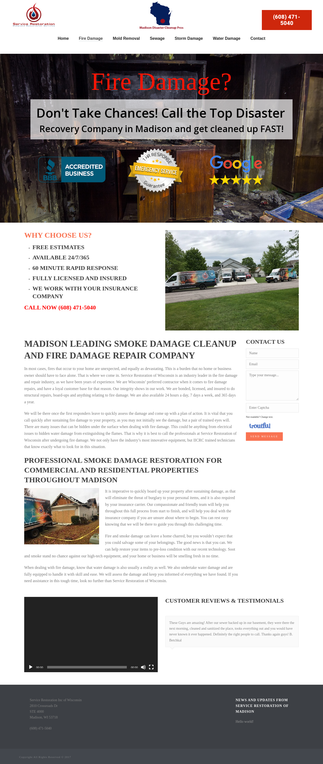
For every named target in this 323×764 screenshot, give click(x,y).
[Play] (30, 667)
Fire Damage (91, 38)
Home (63, 38)
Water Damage (227, 38)
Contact (257, 38)
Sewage (157, 38)
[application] (91, 634)
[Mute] (143, 667)
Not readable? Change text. (259, 417)
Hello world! (245, 721)
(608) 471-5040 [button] (286, 20)
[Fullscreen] (151, 667)
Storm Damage (189, 38)
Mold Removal (126, 38)
